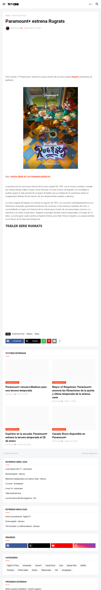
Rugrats (29, 334)
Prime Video (23, 570)
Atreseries (27, 565)
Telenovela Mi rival (13, 493)
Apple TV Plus (13, 565)
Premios (10, 570)
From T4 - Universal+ (14, 488)
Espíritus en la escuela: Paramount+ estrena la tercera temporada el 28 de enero (26, 437)
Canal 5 (38, 565)
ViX (56, 570)
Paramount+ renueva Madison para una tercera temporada (26, 388)
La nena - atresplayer (14, 484)
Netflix (83, 565)
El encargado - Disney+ (15, 521)
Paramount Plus (19, 16)
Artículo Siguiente (89, 453)
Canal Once (50, 565)
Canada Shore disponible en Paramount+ (68, 435)
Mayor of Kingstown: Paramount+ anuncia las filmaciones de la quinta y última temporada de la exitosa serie (73, 392)
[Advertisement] (50, 53)
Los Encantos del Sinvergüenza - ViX (20, 498)
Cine (61, 565)
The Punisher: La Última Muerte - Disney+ (22, 526)
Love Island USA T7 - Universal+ (18, 469)
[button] (4, 4)
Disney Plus (72, 565)
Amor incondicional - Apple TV (18, 516)
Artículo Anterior (11, 453)
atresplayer (66, 570)
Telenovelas (46, 570)
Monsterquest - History (15, 474)
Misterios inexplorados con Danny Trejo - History (25, 479)
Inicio (7, 16)
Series (37, 334)
